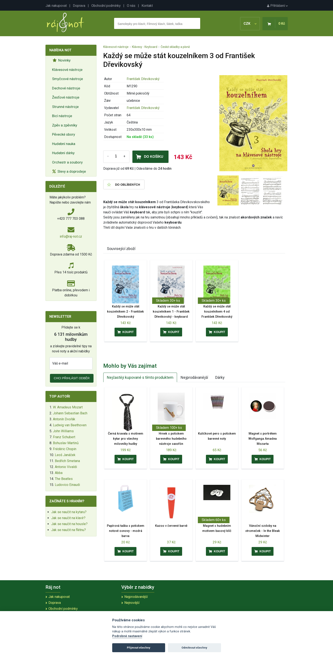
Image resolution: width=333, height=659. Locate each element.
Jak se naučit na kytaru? (68, 512)
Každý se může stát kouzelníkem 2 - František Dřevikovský (125, 312)
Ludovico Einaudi (67, 485)
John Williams (63, 431)
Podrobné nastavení (127, 636)
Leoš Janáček (65, 455)
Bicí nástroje (62, 116)
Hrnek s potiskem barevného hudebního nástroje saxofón (171, 439)
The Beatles (64, 479)
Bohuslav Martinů (66, 443)
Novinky (61, 60)
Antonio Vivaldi (66, 467)
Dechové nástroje (66, 88)
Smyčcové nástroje (67, 79)
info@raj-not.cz (71, 236)
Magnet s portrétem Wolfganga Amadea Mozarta (262, 439)
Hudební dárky (63, 153)
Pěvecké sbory (63, 134)
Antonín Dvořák (64, 419)
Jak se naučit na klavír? (68, 518)
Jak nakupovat (56, 6)
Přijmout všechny (138, 647)
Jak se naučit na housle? (69, 524)
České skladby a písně (175, 47)
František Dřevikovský (143, 79)
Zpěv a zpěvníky (64, 125)
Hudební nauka (63, 144)
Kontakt (147, 6)
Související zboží (121, 248)
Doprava (79, 6)
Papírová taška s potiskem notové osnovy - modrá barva (125, 531)
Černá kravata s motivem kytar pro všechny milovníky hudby (125, 439)
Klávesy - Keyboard (144, 47)
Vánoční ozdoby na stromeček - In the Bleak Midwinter (262, 531)
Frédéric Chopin (64, 449)
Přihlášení (277, 6)
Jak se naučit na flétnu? (68, 530)
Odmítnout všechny (194, 647)
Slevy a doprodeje (69, 171)
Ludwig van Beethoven (69, 425)
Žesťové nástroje (65, 97)
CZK (250, 24)
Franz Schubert (64, 437)
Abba (58, 473)
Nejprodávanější (194, 377)
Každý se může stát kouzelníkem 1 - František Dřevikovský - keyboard (171, 312)
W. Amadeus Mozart (68, 407)
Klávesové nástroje (67, 69)
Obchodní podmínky (106, 6)
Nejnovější (131, 603)
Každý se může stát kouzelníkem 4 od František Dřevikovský (216, 312)
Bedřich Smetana (67, 461)
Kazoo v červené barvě (171, 526)
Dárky (220, 377)
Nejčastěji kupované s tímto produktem (140, 377)
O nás (131, 6)
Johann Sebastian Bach (70, 413)
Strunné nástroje (65, 107)
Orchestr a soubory (67, 162)
